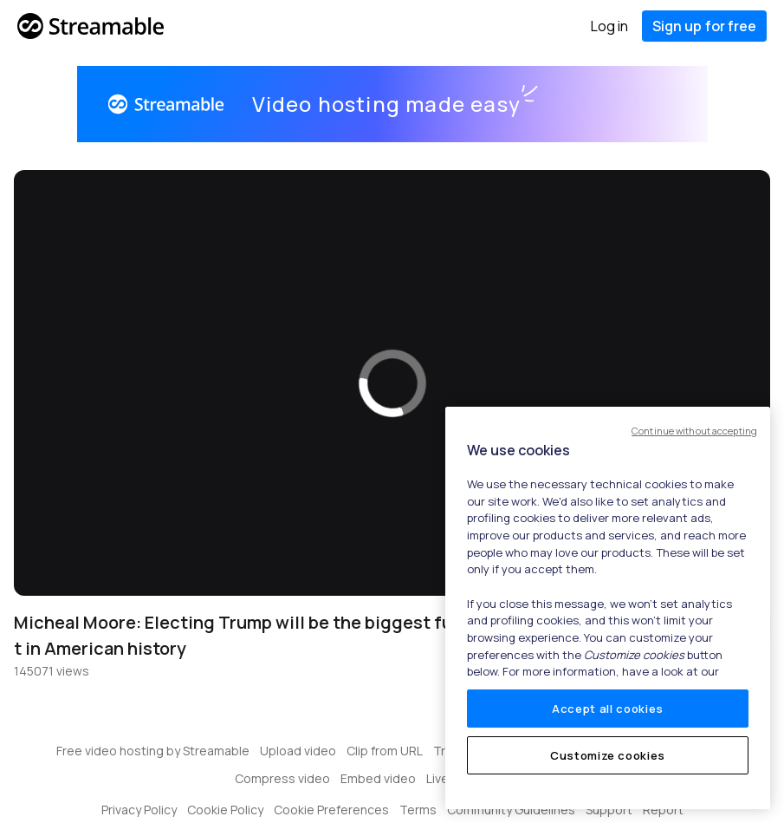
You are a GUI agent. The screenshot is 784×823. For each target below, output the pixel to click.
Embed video (378, 778)
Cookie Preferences (331, 809)
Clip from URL (385, 750)
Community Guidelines (511, 809)
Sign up (704, 26)
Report (663, 809)
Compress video (282, 778)
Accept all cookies (608, 708)
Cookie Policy (225, 809)
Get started (629, 104)
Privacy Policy (139, 809)
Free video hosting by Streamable (152, 750)
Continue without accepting (694, 430)
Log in (609, 26)
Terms (418, 809)
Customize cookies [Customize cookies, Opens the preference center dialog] (607, 755)
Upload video (298, 750)
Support (609, 809)
